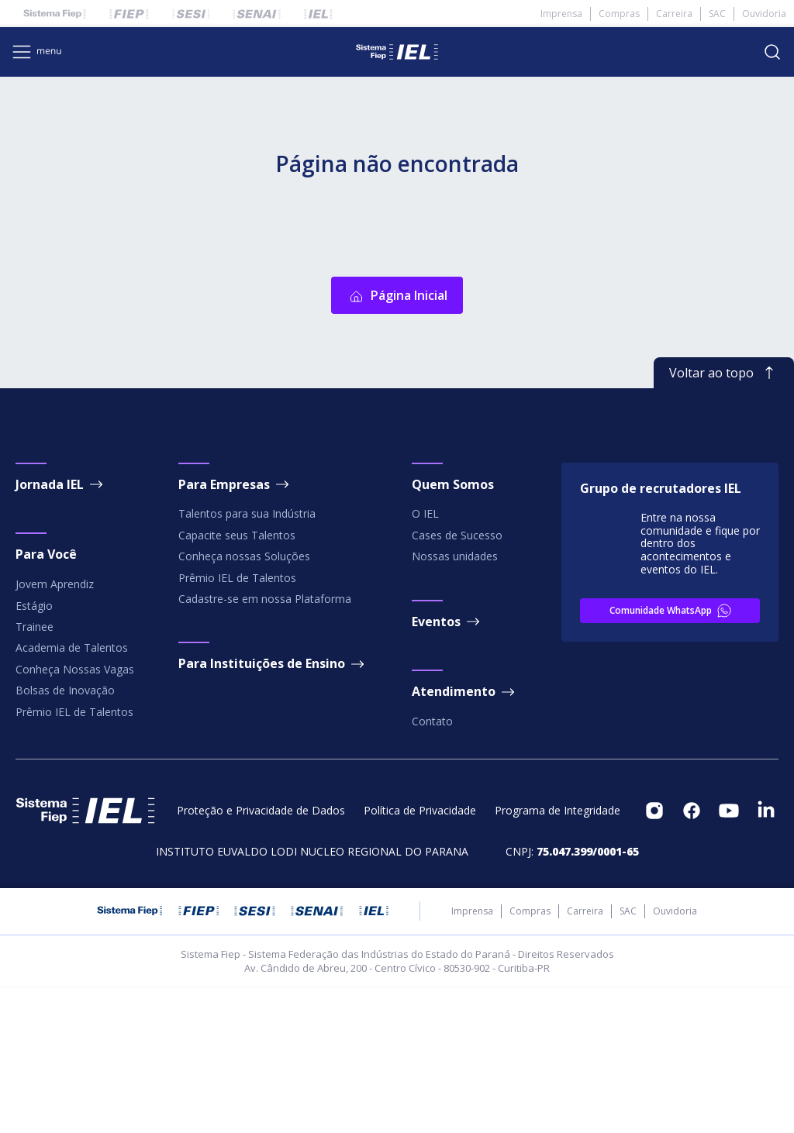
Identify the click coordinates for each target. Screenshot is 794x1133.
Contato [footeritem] (432, 867)
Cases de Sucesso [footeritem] (457, 681)
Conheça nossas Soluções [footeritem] (244, 702)
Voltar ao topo (723, 519)
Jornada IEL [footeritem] (60, 631)
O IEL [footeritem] (425, 660)
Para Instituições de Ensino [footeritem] (272, 810)
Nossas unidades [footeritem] (455, 702)
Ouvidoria (764, 13)
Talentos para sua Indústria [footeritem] (247, 660)
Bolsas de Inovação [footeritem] (65, 836)
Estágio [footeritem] (34, 752)
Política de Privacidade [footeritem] (420, 957)
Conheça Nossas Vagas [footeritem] (75, 815)
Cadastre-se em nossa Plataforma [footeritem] (264, 745)
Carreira (674, 13)
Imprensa (561, 13)
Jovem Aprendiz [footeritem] (55, 730)
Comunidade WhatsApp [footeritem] (671, 757)
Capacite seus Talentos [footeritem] (236, 681)
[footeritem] (654, 957)
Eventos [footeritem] (447, 768)
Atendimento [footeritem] (464, 838)
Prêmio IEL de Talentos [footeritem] (74, 858)
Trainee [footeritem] (35, 773)
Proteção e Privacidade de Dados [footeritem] (261, 957)
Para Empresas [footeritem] (235, 631)
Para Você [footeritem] (46, 701)
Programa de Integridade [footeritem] (557, 957)
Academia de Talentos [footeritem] (72, 795)
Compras (619, 13)
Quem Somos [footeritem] (453, 630)
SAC (717, 13)
